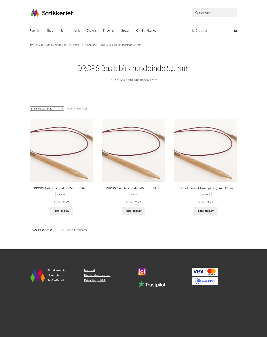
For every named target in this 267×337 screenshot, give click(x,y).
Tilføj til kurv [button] (61, 211)
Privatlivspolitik (95, 280)
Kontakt (89, 270)
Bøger (125, 30)
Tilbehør (108, 30)
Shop (49, 30)
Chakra (91, 30)
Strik (76, 30)
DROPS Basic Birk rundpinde (80, 45)
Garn (63, 30)
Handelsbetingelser (97, 275)
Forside (35, 30)
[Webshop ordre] (47, 108)
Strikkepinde (53, 45)
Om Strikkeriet (146, 30)
